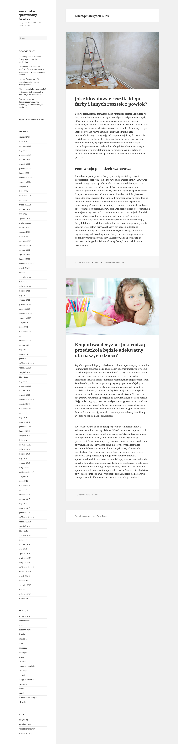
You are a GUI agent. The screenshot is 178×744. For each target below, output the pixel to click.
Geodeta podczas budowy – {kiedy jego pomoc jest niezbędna (30, 59)
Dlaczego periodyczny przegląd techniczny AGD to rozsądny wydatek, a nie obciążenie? (32, 92)
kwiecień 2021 (25, 340)
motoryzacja (24, 652)
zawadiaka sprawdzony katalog (28, 14)
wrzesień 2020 (25, 368)
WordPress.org (25, 733)
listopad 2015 (24, 562)
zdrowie (22, 702)
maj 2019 (23, 413)
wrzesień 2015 (25, 571)
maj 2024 (23, 200)
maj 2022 (23, 282)
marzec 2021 (24, 345)
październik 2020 (26, 363)
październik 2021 (26, 313)
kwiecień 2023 (25, 245)
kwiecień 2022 (25, 286)
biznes (21, 625)
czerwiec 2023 (25, 241)
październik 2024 (26, 177)
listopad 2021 (24, 309)
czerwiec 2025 (25, 146)
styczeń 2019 (24, 422)
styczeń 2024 (24, 218)
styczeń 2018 (24, 463)
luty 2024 (23, 214)
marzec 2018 (24, 454)
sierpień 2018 (24, 435)
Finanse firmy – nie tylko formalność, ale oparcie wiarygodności (29, 82)
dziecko (22, 634)
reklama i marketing (28, 666)
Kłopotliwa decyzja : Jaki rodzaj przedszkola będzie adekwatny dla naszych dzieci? (110, 349)
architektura (24, 616)
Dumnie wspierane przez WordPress (91, 516)
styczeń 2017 (24, 508)
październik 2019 (26, 399)
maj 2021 (23, 336)
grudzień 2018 (25, 426)
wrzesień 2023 (25, 227)
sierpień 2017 (24, 476)
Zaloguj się (23, 720)
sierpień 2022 (24, 268)
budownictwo (25, 630)
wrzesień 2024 (25, 182)
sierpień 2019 (24, 404)
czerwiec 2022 (25, 277)
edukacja (23, 639)
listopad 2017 (24, 467)
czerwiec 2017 (25, 485)
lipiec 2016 (23, 531)
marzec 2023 (24, 250)
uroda (21, 688)
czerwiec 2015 (25, 585)
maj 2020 (23, 381)
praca (21, 657)
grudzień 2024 (25, 168)
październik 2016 (26, 517)
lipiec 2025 (23, 141)
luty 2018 (23, 458)
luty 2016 (23, 549)
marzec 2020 (24, 390)
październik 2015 (26, 567)
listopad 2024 (24, 173)
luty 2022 (23, 295)
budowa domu (109, 262)
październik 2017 (26, 472)
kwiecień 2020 (25, 386)
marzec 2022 (24, 291)
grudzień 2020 (25, 359)
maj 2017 (23, 490)
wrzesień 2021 (25, 318)
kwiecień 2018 (25, 449)
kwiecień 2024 (25, 205)
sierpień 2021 (24, 322)
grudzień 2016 (25, 512)
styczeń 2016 (24, 553)
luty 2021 (23, 349)
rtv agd (22, 675)
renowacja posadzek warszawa (103, 168)
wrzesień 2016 (25, 522)
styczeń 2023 (24, 254)
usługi (21, 693)
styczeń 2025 (24, 164)
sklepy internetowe (27, 679)
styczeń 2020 (24, 395)
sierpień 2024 (24, 186)
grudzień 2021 (25, 304)
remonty (120, 262)
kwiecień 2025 (25, 155)
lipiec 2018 (23, 440)
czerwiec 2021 (25, 331)
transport (23, 684)
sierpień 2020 (24, 372)
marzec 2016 (24, 544)
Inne (21, 643)
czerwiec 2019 (25, 408)
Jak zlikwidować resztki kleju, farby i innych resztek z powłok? (111, 101)
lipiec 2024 (23, 191)
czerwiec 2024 (25, 195)
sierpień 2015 (24, 576)
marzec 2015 (24, 599)
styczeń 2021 (24, 354)
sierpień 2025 (24, 137)
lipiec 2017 (23, 481)
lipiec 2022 (23, 272)
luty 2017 (23, 503)
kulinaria (23, 648)
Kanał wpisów (25, 724)
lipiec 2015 (23, 580)
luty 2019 (23, 417)
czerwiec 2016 (25, 535)
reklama (22, 661)
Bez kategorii (24, 620)
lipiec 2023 (23, 236)
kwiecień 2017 (25, 494)
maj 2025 (23, 150)
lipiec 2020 (23, 377)
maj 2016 (23, 540)
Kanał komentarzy (27, 729)
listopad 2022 (24, 259)
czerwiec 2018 (25, 445)
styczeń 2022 (24, 300)
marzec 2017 (24, 499)
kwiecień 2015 (25, 594)
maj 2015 (23, 589)
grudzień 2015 (25, 558)
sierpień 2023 (24, 232)
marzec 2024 (24, 209)
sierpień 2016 (24, 526)
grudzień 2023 (25, 223)
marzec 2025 (24, 159)
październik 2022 (26, 263)
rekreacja (23, 670)
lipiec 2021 (23, 327)
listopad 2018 (24, 431)
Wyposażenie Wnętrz (28, 697)
